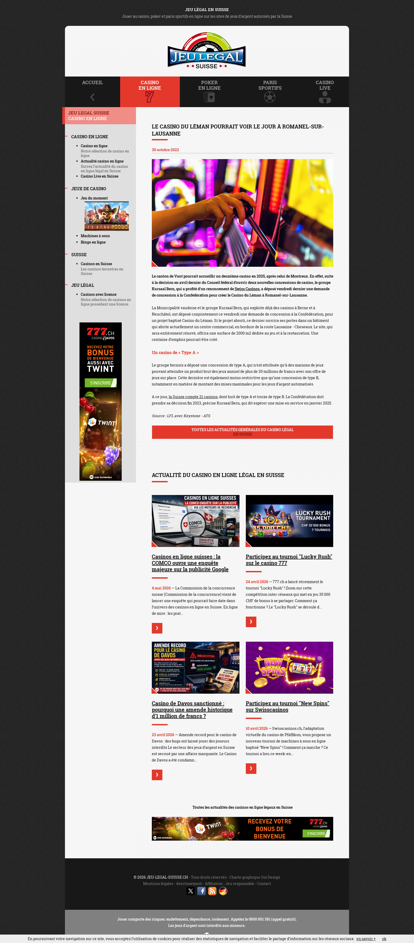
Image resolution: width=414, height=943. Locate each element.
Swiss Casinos (247, 288)
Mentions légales (158, 883)
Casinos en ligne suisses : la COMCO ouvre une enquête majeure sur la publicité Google (190, 563)
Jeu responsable (239, 883)
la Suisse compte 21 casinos (193, 396)
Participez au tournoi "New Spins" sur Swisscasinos (288, 706)
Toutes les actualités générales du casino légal (242, 432)
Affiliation (214, 883)
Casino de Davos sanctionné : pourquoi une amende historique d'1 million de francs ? (192, 709)
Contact (264, 883)
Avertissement (189, 883)
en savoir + (366, 938)
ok (384, 938)
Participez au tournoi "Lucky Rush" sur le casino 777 (289, 559)
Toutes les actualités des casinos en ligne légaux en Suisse (242, 807)
